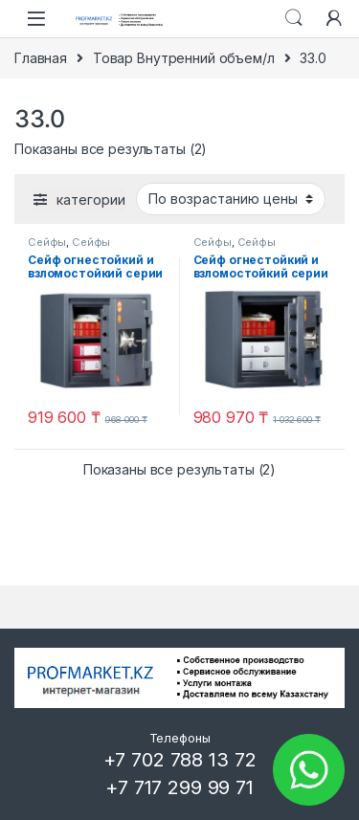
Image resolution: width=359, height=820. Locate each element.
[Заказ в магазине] (230, 199)
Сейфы (47, 242)
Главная (40, 58)
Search (293, 18)
